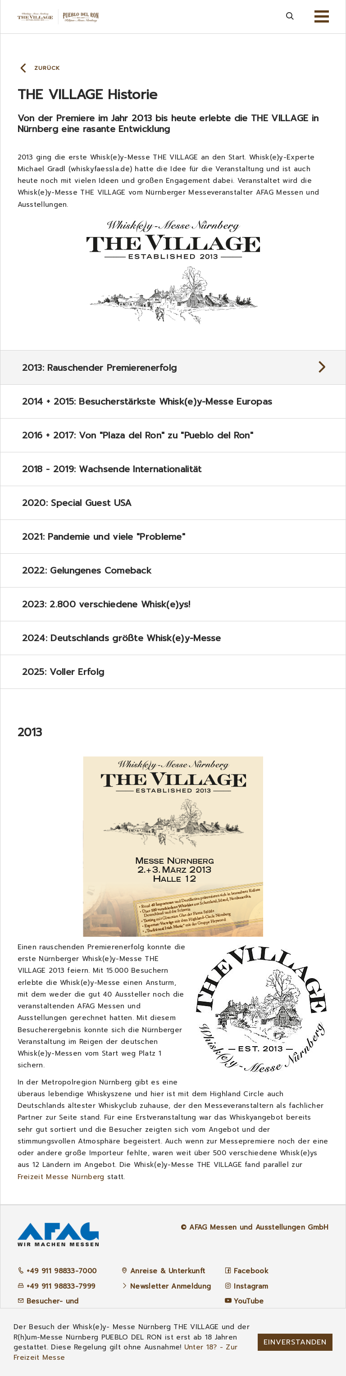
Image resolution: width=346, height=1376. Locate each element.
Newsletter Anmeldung (170, 1286)
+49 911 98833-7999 (57, 1286)
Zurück (47, 68)
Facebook (251, 1271)
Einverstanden (295, 1342)
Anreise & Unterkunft (167, 1271)
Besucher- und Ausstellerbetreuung (54, 1306)
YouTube (249, 1301)
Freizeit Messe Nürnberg (61, 1177)
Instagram (251, 1286)
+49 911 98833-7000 (57, 1271)
